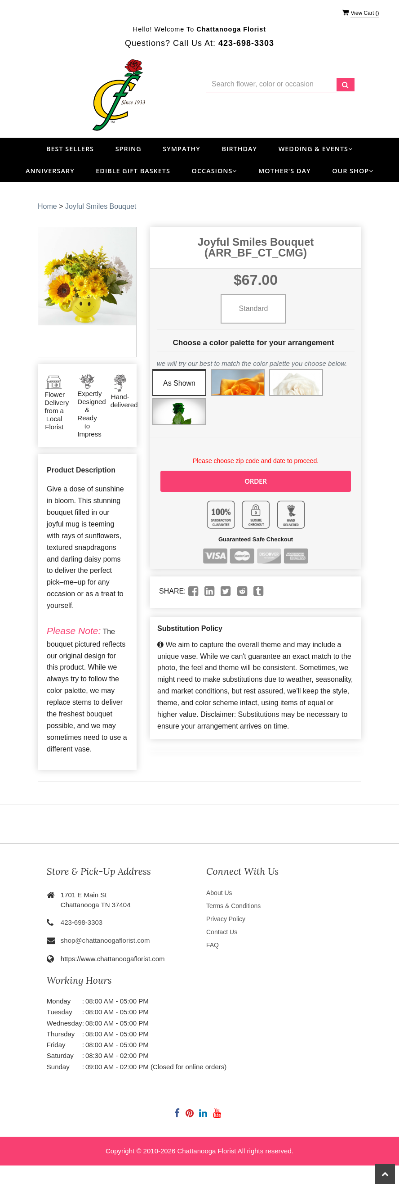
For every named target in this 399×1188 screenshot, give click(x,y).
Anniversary (50, 171)
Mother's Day (284, 171)
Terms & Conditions (233, 905)
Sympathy (181, 149)
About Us (219, 892)
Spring (128, 149)
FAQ (212, 945)
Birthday (239, 149)
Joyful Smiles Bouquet (100, 206)
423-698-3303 (81, 922)
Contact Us (221, 932)
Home (47, 206)
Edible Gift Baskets (133, 171)
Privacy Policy (225, 918)
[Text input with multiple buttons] (271, 84)
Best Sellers (70, 149)
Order (255, 481)
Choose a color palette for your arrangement (253, 342)
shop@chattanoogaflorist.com (105, 940)
